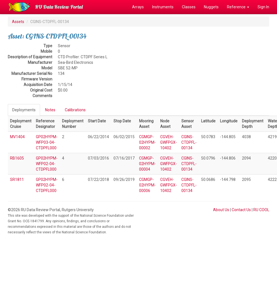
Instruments (163, 7)
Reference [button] (238, 7)
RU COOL (261, 210)
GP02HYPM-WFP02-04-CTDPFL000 (47, 163)
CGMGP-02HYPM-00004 (147, 163)
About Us (221, 210)
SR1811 (17, 179)
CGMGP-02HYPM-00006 (147, 185)
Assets (18, 21)
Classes (189, 7)
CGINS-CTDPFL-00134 (189, 142)
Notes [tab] (50, 110)
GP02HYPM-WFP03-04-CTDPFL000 (47, 142)
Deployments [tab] (24, 110)
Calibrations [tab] (75, 110)
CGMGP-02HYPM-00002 (147, 142)
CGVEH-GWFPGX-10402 (168, 142)
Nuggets (211, 7)
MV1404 (17, 137)
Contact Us (241, 210)
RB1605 (17, 158)
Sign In (263, 7)
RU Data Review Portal (59, 7)
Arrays (138, 7)
